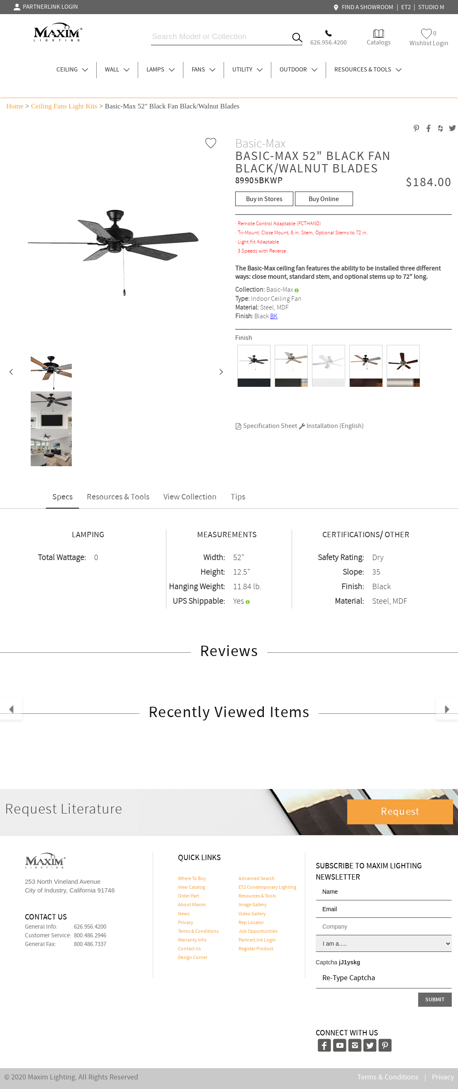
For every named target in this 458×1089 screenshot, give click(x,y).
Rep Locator (251, 922)
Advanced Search (257, 878)
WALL (117, 70)
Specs (62, 497)
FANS (203, 70)
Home (15, 106)
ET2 (406, 7)
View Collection (190, 497)
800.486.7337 (90, 944)
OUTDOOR (298, 70)
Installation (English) (331, 426)
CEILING (72, 70)
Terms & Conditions (198, 931)
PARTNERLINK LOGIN (46, 7)
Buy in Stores (264, 199)
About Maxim (192, 905)
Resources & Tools (118, 497)
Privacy (185, 922)
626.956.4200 (90, 927)
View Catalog (191, 887)
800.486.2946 (90, 936)
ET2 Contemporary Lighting (267, 887)
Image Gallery (253, 905)
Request (400, 812)
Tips (238, 497)
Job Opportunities (258, 931)
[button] (10, 373)
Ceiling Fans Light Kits (64, 106)
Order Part (188, 896)
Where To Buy (192, 878)
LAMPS (160, 70)
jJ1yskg (349, 962)
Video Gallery (252, 914)
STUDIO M (431, 7)
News (184, 914)
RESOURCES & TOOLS (368, 70)
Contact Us (189, 949)
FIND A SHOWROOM (364, 7)
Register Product (256, 949)
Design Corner (192, 957)
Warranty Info (192, 940)
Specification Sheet (266, 426)
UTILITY (247, 70)
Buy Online (324, 199)
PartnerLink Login (257, 940)
